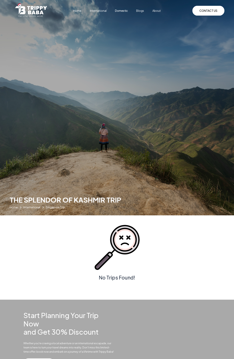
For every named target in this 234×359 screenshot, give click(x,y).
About (156, 10)
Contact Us (208, 10)
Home (77, 10)
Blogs (140, 10)
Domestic (121, 10)
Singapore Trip (55, 207)
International (98, 10)
